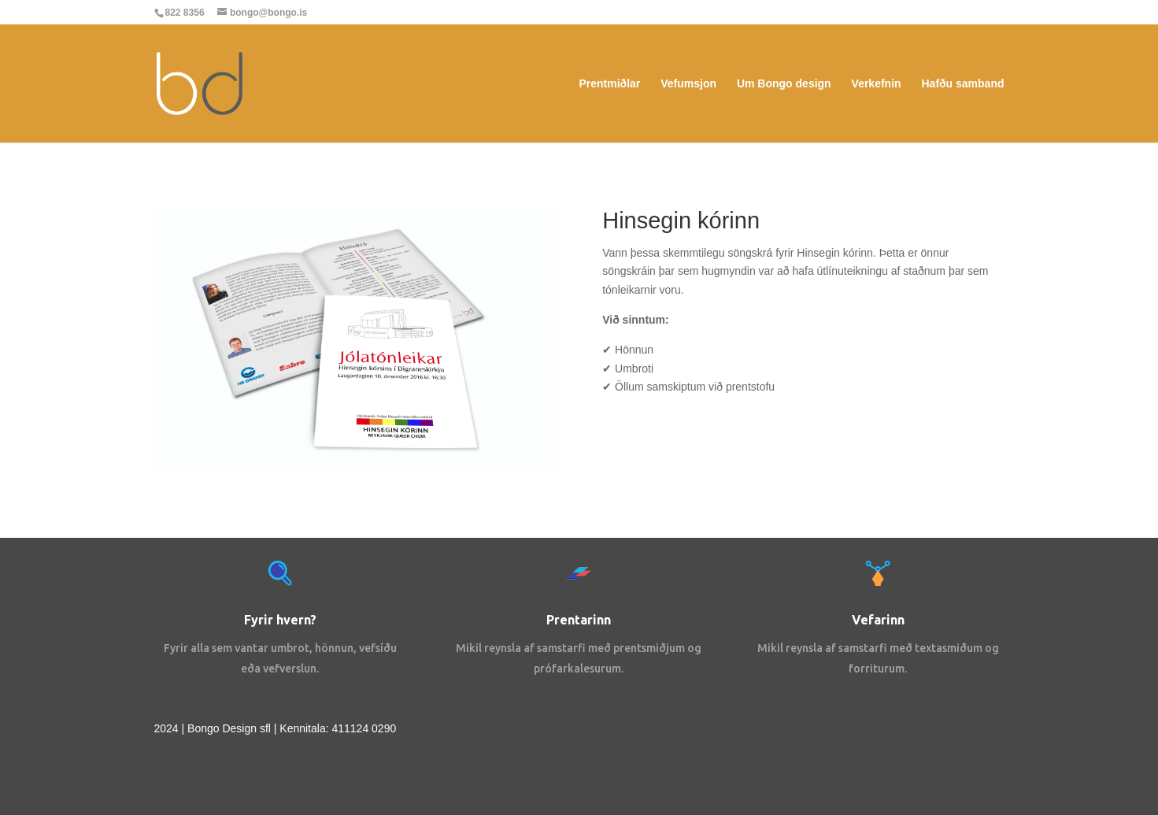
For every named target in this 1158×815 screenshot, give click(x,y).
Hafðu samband (962, 84)
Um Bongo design (784, 84)
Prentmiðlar (610, 84)
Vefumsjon (688, 84)
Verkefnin (876, 84)
